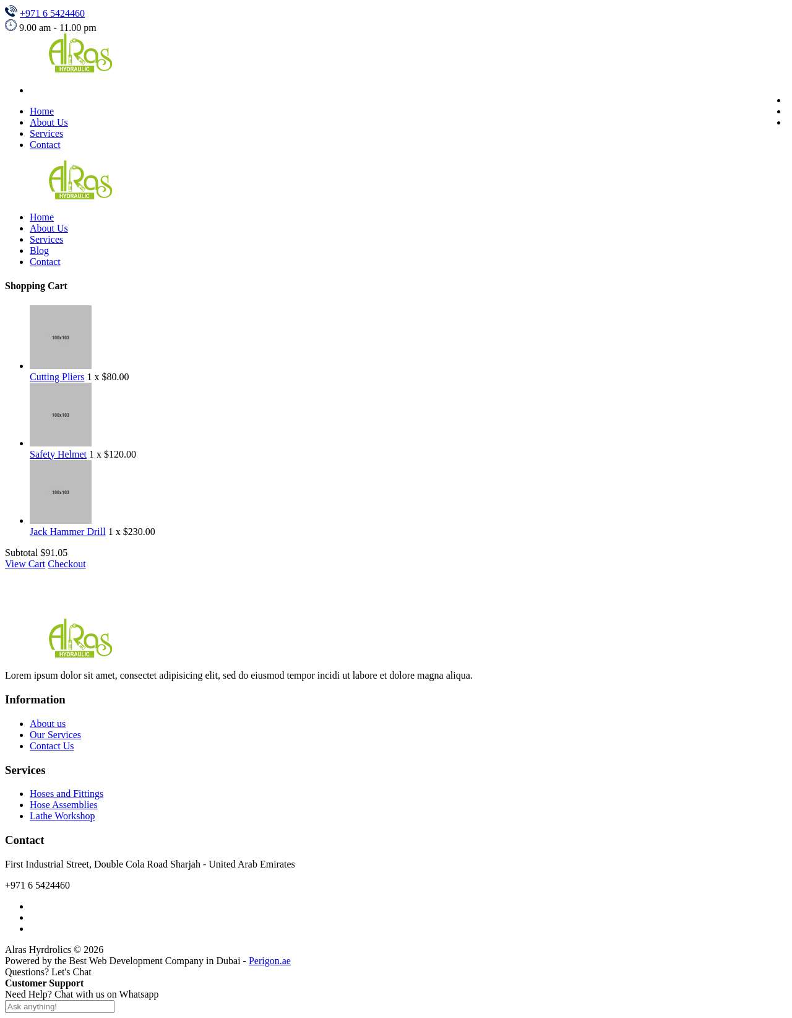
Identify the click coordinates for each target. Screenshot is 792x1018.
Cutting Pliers (57, 377)
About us (48, 723)
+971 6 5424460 (52, 13)
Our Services (55, 734)
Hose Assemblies (64, 804)
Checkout (66, 564)
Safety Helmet (58, 454)
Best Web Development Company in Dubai (155, 960)
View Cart (25, 564)
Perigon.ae (270, 960)
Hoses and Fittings (66, 793)
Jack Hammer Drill (68, 531)
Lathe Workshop (62, 816)
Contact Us (52, 746)
